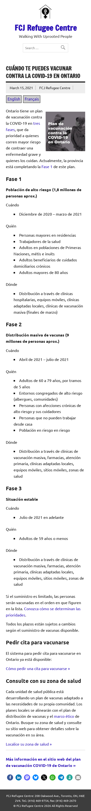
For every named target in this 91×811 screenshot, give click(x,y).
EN (17, 4)
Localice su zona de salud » (29, 743)
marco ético (64, 716)
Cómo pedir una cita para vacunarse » (38, 668)
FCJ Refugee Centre (46, 27)
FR (24, 4)
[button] (10, 777)
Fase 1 (46, 166)
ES (30, 4)
